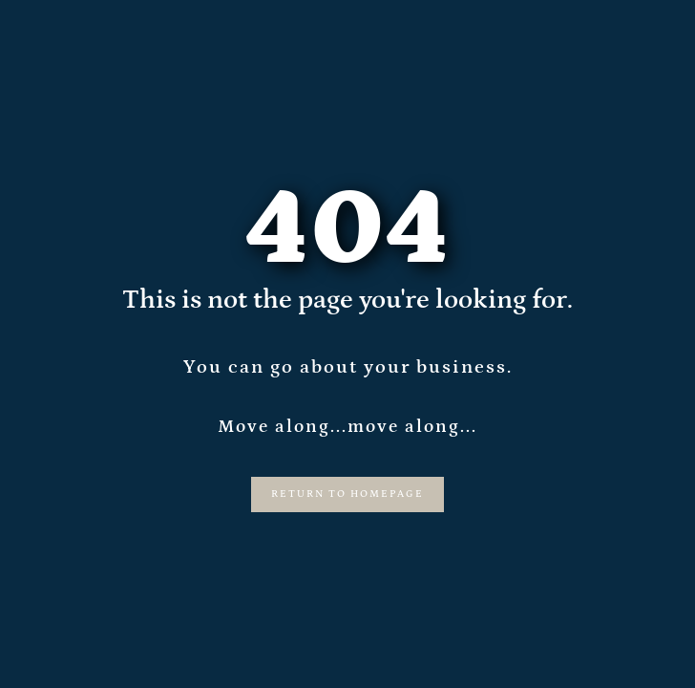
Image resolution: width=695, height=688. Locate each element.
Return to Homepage (347, 494)
